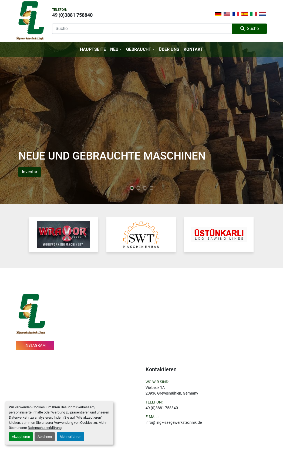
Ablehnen (45, 437)
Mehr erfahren (70, 437)
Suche (249, 28)
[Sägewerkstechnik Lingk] (30, 314)
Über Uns (169, 49)
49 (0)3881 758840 (72, 15)
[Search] (142, 29)
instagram (35, 345)
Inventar (29, 171)
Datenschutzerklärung (45, 428)
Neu (114, 49)
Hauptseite (93, 49)
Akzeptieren (21, 437)
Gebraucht (138, 49)
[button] (116, 49)
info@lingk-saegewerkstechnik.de (174, 422)
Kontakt (193, 49)
